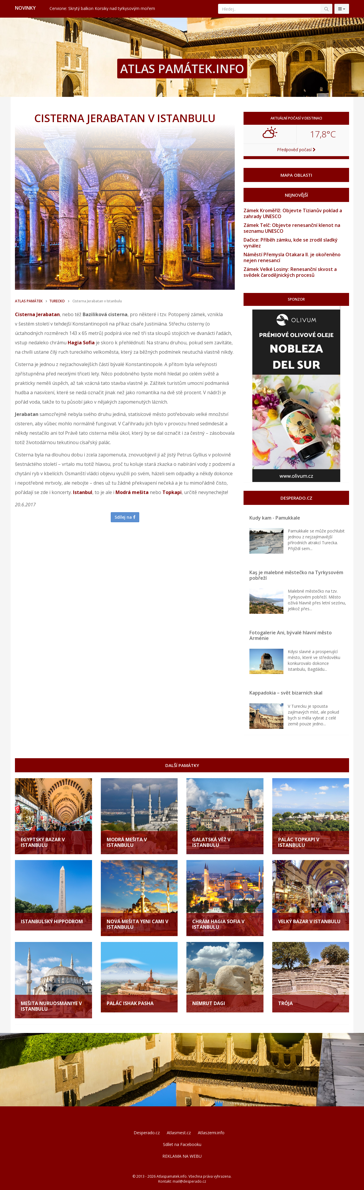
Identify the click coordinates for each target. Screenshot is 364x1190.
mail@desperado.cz (189, 1181)
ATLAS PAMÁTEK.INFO (182, 68)
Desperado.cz (147, 1132)
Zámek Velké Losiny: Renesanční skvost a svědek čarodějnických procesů (290, 272)
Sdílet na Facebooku (182, 1144)
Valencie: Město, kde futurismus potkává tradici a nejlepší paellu (110, 8)
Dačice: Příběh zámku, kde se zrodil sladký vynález (291, 243)
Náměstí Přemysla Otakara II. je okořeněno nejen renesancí (292, 257)
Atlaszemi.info (211, 1132)
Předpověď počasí (296, 149)
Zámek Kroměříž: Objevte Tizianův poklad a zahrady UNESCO (293, 213)
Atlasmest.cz (179, 1132)
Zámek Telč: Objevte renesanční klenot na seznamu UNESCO (292, 228)
